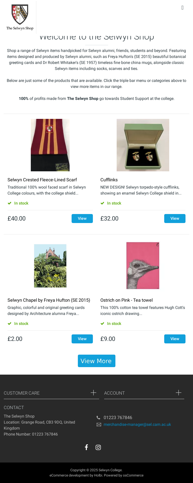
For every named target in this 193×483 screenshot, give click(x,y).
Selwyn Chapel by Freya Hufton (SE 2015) (49, 300)
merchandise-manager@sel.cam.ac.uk (137, 424)
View (82, 218)
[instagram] (98, 447)
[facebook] (86, 447)
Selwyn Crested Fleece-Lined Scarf (42, 179)
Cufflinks (109, 179)
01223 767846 (118, 417)
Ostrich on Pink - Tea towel (126, 300)
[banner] (96, 361)
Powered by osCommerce (123, 475)
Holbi (98, 475)
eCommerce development (69, 475)
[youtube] (108, 449)
